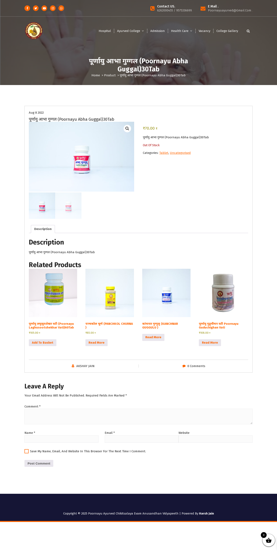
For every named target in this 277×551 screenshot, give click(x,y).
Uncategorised (180, 157)
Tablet (163, 157)
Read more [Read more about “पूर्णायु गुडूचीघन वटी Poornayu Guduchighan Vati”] (210, 347)
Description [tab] (43, 233)
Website (184, 437)
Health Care (179, 31)
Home (95, 75)
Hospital (105, 31)
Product (110, 75)
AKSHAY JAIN (85, 370)
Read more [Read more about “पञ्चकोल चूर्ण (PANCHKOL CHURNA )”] (96, 347)
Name (29, 437)
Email (110, 437)
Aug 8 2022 (36, 117)
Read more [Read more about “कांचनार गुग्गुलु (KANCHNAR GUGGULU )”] (153, 341)
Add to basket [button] (42, 347)
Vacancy (204, 31)
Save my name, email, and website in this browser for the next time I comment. (88, 455)
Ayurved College (128, 31)
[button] (127, 133)
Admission (157, 31)
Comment (32, 410)
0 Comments (196, 370)
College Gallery (227, 31)
